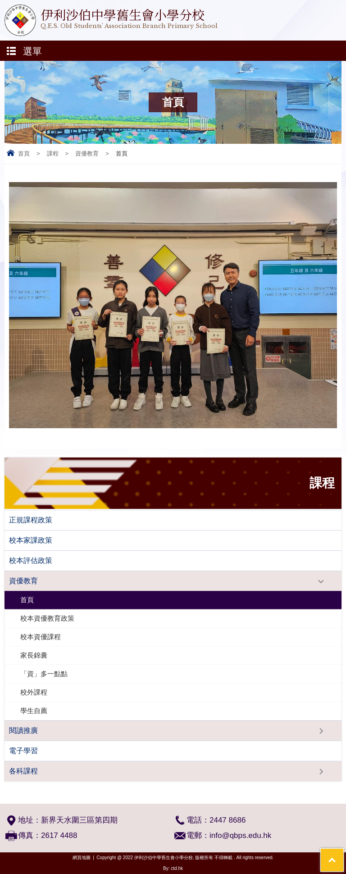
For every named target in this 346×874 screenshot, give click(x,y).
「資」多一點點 (44, 673)
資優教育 (87, 153)
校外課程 (33, 692)
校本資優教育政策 (47, 618)
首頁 (24, 153)
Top (343, 854)
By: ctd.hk (173, 868)
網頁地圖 (82, 857)
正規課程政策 (30, 520)
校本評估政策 (30, 560)
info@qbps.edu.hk (240, 835)
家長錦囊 (33, 655)
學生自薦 (33, 710)
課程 (53, 153)
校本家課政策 (30, 540)
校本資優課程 (40, 637)
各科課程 (23, 771)
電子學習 (23, 751)
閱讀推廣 (23, 730)
